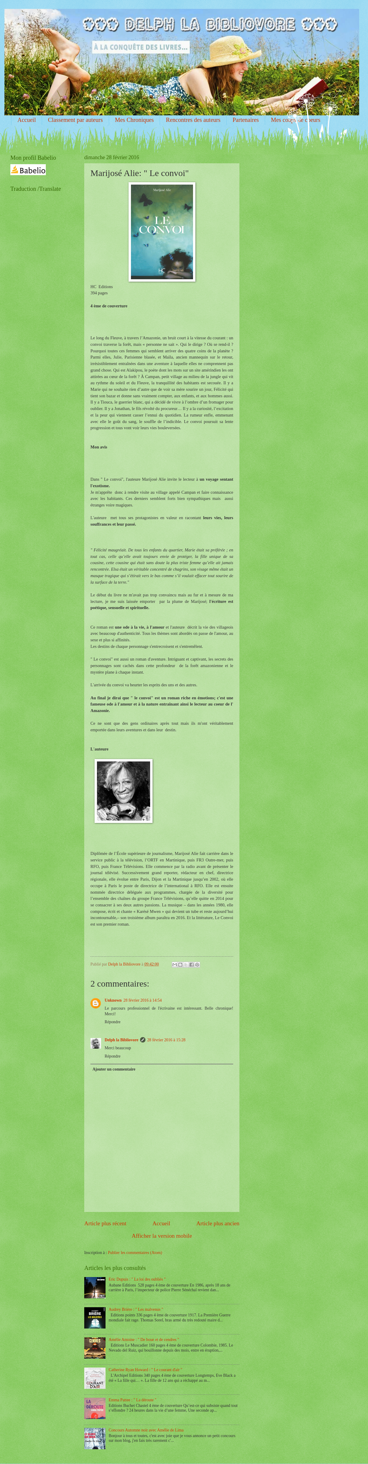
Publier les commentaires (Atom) (135, 1252)
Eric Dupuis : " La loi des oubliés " (137, 1279)
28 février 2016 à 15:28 (166, 1040)
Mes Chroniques (134, 120)
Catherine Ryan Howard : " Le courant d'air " (145, 1370)
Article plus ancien (217, 1223)
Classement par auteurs (75, 120)
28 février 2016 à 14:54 (143, 1000)
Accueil (26, 120)
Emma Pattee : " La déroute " (132, 1400)
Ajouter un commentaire (114, 1069)
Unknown (113, 1000)
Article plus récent (105, 1223)
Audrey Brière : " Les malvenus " (136, 1309)
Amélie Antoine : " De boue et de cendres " (144, 1339)
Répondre (113, 1022)
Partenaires (246, 120)
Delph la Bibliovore (121, 1040)
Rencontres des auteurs (193, 120)
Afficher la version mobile (162, 1236)
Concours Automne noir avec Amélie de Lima (146, 1430)
